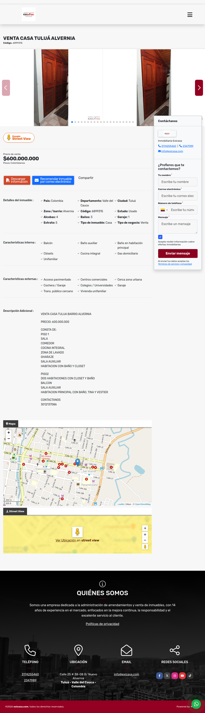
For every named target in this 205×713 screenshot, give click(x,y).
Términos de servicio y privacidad (175, 264)
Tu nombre (165, 175)
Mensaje (163, 217)
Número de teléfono (170, 203)
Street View (19, 137)
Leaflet (121, 504)
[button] (72, 122)
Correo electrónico (170, 189)
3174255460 (168, 145)
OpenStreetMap (143, 504)
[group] (51, 87)
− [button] (8, 439)
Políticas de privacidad (102, 624)
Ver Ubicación (66, 540)
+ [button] (8, 433)
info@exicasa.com (172, 151)
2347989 (188, 145)
